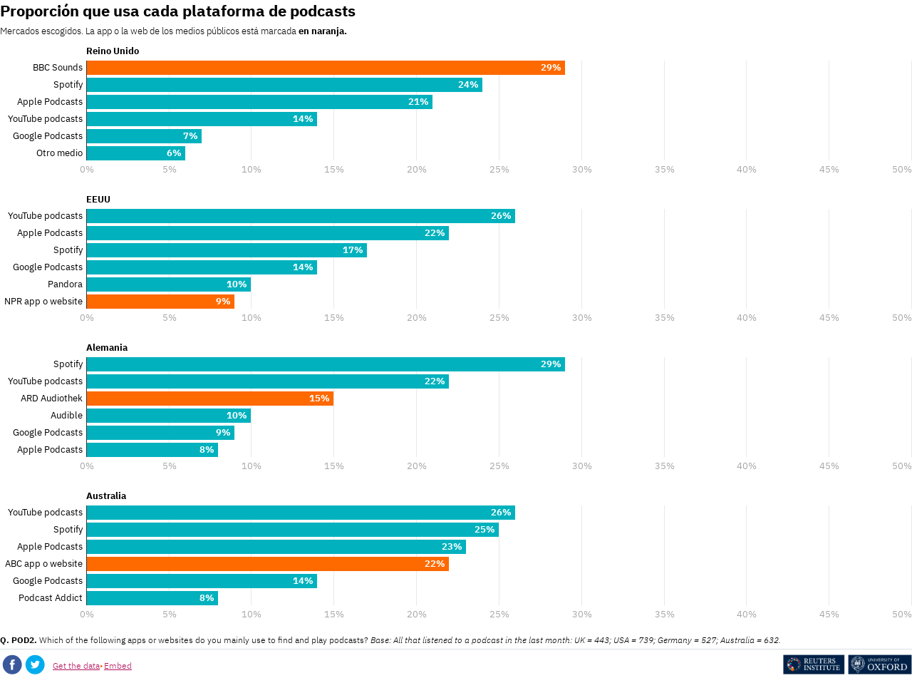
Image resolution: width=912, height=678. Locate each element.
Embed (118, 665)
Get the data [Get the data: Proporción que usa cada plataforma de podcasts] (76, 665)
